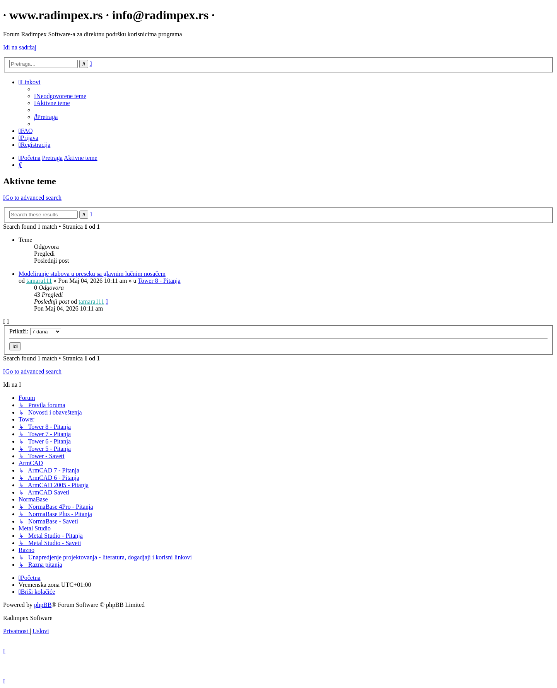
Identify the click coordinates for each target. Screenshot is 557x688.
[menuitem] (60, 96)
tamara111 (39, 280)
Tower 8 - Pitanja (159, 280)
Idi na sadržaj (19, 47)
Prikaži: (35, 331)
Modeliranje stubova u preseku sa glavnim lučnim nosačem (92, 273)
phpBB (42, 604)
